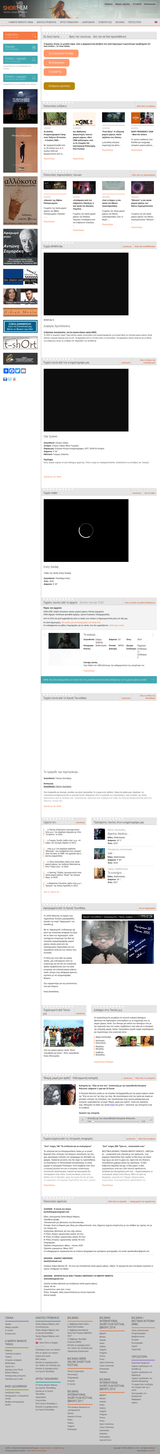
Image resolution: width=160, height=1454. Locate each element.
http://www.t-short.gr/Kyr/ (36, 1451)
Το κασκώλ (90, 634)
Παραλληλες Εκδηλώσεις (78, 1351)
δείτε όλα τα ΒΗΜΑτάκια (145, 246)
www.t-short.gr (46, 1448)
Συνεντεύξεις (41, 1400)
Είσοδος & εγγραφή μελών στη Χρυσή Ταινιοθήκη (47, 1370)
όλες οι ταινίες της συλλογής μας (147, 361)
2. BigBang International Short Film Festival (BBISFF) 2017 (80, 1333)
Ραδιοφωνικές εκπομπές (15, 1376)
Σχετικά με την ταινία (52, 477)
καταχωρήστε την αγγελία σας (142, 1201)
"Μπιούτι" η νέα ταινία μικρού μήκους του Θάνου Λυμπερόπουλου (142, 203)
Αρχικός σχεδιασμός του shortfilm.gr (142, 1367)
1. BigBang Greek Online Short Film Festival (78, 1325)
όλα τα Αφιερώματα (147, 908)
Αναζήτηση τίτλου (12, 1392)
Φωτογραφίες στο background (139, 1394)
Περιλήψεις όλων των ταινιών (48, 1350)
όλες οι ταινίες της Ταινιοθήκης (147, 697)
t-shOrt (137, 1448)
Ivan (110, 853)
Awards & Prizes (75, 1416)
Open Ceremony (107, 1362)
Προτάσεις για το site (14, 1379)
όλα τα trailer (149, 493)
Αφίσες (134, 1403)
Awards (103, 1340)
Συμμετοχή (136, 1349)
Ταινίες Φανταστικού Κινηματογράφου (140, 1331)
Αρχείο (134, 1346)
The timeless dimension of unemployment (79, 1408)
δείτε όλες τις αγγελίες (117, 1201)
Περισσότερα (49, 159)
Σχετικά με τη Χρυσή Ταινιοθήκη (44, 1392)
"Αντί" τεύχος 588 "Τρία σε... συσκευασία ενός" (123, 1146)
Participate (72, 1429)
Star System (50, 436)
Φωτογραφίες (137, 1343)
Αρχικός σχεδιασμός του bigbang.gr (142, 1373)
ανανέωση (127, 246)
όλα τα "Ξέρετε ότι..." (52, 892)
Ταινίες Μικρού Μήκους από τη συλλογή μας (47, 1325)
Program (103, 1353)
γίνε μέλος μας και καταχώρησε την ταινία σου (81, 622)
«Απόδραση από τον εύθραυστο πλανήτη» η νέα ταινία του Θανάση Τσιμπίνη (83, 204)
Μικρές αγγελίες (123, 4)
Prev (46, 652)
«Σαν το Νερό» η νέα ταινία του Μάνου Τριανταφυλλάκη (111, 203)
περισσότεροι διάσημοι (103, 1062)
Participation (105, 1437)
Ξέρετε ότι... (10, 1366)
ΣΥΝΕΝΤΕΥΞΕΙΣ (105, 22)
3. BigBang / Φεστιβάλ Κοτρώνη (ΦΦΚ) (77, 1340)
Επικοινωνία (150, 4)
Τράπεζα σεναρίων (13, 1354)
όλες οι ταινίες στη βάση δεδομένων (140, 603)
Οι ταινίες (71, 1384)
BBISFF (103, 1334)
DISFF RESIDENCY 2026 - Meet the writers (142, 133)
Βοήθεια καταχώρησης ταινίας (14, 1403)
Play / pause (82, 1119)
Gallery (71, 1423)
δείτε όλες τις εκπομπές (145, 1078)
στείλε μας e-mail (116, 625)
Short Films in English (156, 22)
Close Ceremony (107, 1366)
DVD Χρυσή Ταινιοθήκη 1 (46, 1403)
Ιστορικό (71, 1381)
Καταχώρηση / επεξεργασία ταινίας (16, 1397)
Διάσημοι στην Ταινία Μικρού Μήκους (14, 1371)
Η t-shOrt (137, 4)
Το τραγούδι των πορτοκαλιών (61, 772)
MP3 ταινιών (41, 1359)
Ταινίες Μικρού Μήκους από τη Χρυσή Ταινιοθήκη (47, 1331)
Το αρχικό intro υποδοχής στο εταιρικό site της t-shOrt (142, 1387)
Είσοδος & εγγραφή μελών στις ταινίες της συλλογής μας (48, 1363)
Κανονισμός (73, 1374)
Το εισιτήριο (115, 872)
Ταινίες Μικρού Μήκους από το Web (47, 1337)
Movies (71, 1413)
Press (102, 1359)
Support (71, 1426)
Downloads (104, 1369)
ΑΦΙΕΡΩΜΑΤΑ (88, 22)
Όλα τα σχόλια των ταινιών (47, 1353)
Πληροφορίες (73, 1378)
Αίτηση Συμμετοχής (76, 1371)
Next (151, 652)
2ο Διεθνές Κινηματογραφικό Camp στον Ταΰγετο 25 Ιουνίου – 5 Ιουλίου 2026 (55, 136)
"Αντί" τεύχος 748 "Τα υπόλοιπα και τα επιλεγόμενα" (68, 1146)
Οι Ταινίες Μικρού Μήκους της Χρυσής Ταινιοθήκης (46, 1386)
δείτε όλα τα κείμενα (146, 1139)
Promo (102, 1356)
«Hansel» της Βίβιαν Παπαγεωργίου (53, 201)
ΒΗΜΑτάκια (10, 1363)
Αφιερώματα (41, 1397)
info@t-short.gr (59, 1448)
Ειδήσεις (109, 4)
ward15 (152, 1451)
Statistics (103, 1372)
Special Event (105, 1440)
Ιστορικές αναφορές (13, 1360)
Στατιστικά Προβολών (141, 1363)
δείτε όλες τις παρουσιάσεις (143, 175)
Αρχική (3, 22)
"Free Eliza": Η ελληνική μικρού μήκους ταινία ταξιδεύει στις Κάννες (113, 135)
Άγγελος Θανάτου (117, 833)
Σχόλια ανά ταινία (43, 1356)
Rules (70, 1420)
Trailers (8, 1357)
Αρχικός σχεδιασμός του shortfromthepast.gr (142, 1379)
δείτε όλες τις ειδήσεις (146, 106)
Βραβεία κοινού (138, 1336)
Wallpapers (136, 1399)
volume (150, 1119)
